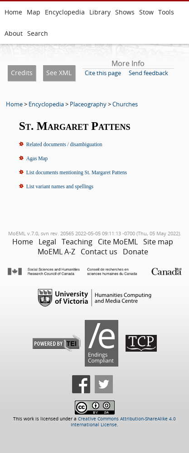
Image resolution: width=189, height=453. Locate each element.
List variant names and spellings (59, 186)
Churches (125, 104)
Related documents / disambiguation (64, 144)
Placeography (88, 104)
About (14, 33)
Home (13, 12)
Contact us (99, 252)
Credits (22, 72)
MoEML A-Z (56, 252)
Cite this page (103, 73)
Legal (47, 242)
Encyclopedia (65, 12)
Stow (146, 12)
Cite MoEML (118, 242)
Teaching (77, 242)
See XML (59, 72)
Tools (166, 12)
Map (33, 12)
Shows (125, 12)
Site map (158, 242)
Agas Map (37, 158)
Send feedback (148, 73)
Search (37, 33)
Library (100, 12)
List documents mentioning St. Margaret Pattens (76, 172)
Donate (135, 252)
